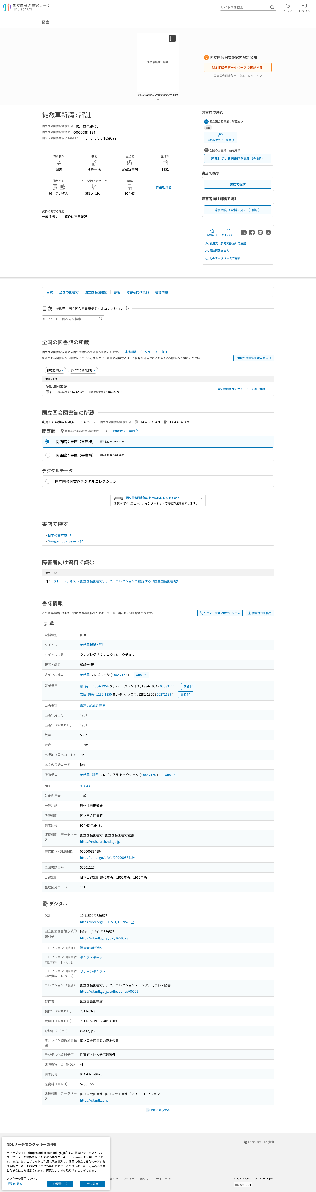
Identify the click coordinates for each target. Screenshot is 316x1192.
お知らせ (112, 1179)
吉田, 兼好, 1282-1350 (96, 694)
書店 (117, 291)
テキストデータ (91, 957)
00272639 (164, 694)
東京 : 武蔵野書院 (92, 705)
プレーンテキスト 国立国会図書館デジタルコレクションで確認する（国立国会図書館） (116, 581)
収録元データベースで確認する (237, 67)
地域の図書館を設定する (255, 358)
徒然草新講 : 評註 (92, 644)
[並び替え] (55, 370)
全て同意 (92, 1184)
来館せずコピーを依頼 (221, 137)
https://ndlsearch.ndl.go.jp (100, 841)
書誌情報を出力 (217, 250)
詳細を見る (164, 187)
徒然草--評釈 (89, 774)
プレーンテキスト (93, 971)
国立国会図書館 (96, 291)
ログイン (304, 7)
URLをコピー (228, 232)
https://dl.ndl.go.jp (94, 1100)
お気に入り (212, 232)
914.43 (85, 785)
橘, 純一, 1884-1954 (94, 686)
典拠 (141, 675)
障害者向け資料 (137, 291)
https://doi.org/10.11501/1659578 (107, 921)
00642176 (148, 774)
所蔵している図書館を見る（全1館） (238, 158)
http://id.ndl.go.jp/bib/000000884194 (108, 857)
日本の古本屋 (60, 535)
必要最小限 (60, 1184)
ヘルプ (288, 7)
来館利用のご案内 (125, 430)
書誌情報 (161, 291)
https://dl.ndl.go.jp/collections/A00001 (109, 991)
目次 (50, 291)
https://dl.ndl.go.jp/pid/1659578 (104, 938)
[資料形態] (83, 370)
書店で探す (238, 184)
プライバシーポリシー (137, 1179)
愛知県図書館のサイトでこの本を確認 (244, 389)
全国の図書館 (69, 291)
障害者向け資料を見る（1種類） (237, 209)
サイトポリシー (166, 1179)
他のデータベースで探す (222, 258)
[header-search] (248, 7)
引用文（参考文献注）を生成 (225, 243)
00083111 (167, 686)
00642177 (119, 674)
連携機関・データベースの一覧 (147, 351)
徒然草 (85, 674)
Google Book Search (66, 541)
